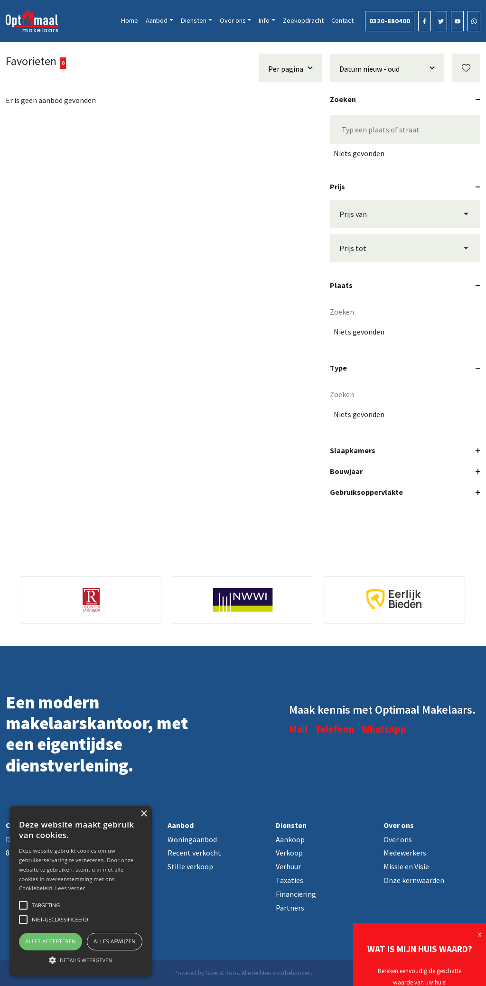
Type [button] (405, 367)
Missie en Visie (406, 866)
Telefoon (334, 729)
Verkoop (289, 852)
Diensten (193, 20)
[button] (80, 960)
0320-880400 (389, 21)
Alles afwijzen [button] (114, 941)
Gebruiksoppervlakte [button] (405, 492)
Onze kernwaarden (413, 880)
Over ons (233, 20)
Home (129, 20)
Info (264, 20)
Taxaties (289, 880)
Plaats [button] (405, 285)
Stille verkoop (190, 866)
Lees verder (70, 888)
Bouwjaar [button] (405, 471)
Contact (342, 20)
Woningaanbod (192, 839)
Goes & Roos (222, 973)
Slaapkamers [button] (405, 450)
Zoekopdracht (303, 20)
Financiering (296, 894)
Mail (298, 729)
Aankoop (290, 839)
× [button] (143, 814)
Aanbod (157, 20)
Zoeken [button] (405, 99)
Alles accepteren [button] (50, 941)
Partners (290, 907)
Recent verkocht (194, 852)
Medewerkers (404, 852)
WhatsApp (384, 729)
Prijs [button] (405, 186)
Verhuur (288, 866)
